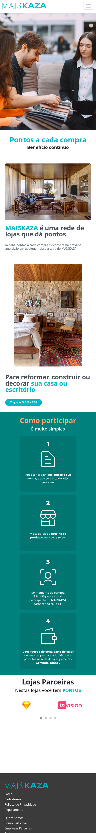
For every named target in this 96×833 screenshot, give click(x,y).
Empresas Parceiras (18, 828)
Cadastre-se (12, 799)
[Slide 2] (85, 124)
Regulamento (13, 810)
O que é (23, 402)
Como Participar (15, 823)
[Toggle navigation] (88, 6)
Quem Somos (13, 818)
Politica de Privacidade (20, 804)
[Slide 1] (82, 124)
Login (8, 794)
